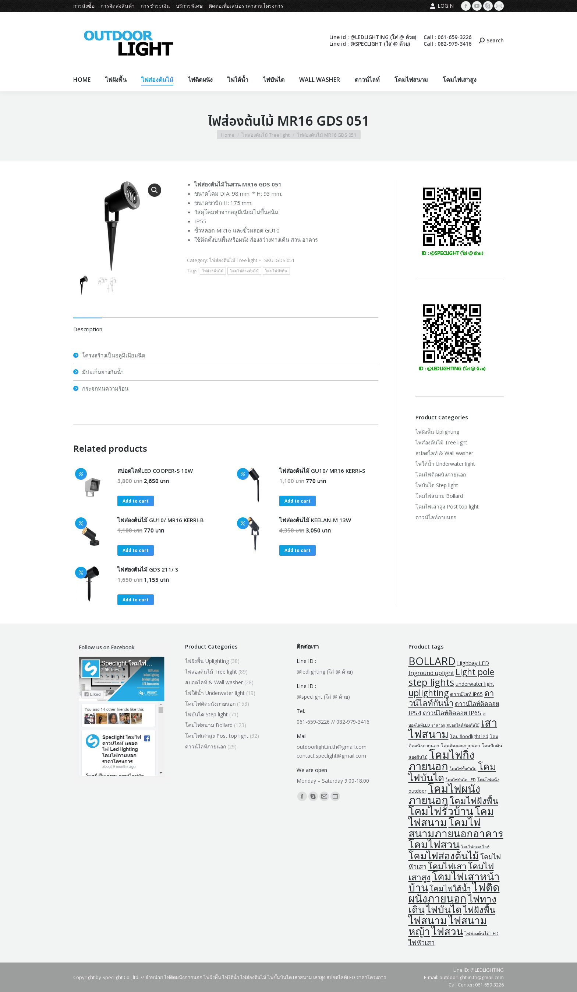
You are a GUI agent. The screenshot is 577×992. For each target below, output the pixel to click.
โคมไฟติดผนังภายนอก (440, 474)
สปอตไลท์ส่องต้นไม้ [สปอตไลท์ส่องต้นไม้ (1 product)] (462, 725)
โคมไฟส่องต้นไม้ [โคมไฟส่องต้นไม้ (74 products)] (443, 855)
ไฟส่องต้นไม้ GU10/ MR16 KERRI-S (322, 470)
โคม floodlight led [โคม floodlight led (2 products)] (469, 736)
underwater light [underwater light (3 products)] (475, 683)
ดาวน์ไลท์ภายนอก (435, 517)
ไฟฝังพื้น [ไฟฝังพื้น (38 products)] (479, 910)
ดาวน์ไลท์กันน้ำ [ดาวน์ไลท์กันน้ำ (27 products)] (451, 698)
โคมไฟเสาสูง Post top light (447, 506)
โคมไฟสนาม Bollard (439, 495)
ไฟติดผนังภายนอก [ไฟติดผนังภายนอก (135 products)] (454, 893)
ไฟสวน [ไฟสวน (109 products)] (447, 931)
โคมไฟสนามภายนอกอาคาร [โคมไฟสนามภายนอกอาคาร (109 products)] (455, 827)
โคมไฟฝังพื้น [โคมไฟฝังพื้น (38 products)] (474, 801)
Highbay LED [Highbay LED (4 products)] (473, 663)
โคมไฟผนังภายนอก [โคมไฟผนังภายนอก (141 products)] (444, 794)
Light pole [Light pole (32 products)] (475, 672)
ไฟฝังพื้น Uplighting (437, 431)
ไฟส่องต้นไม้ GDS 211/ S (147, 569)
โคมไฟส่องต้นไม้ (244, 271)
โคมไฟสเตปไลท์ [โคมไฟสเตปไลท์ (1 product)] (475, 846)
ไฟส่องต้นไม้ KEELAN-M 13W (315, 520)
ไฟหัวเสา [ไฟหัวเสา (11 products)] (421, 942)
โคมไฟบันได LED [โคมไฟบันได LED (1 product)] (461, 779)
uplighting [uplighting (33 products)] (428, 693)
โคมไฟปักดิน (276, 271)
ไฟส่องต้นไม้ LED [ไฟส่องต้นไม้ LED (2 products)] (482, 933)
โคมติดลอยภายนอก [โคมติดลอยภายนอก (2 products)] (460, 746)
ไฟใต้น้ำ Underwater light (445, 463)
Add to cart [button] (136, 501)
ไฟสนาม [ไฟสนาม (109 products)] (427, 920)
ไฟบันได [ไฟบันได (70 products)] (444, 909)
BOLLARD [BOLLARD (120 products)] (432, 661)
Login (442, 6)
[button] (154, 190)
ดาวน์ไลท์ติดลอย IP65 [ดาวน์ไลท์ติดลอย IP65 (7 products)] (452, 713)
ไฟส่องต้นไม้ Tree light (233, 260)
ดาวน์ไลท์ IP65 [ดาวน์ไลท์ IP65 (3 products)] (466, 694)
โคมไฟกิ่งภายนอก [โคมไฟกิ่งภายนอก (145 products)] (441, 760)
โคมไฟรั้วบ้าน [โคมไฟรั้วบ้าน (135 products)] (440, 811)
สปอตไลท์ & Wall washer (444, 453)
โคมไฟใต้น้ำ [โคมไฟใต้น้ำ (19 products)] (450, 888)
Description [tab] (87, 329)
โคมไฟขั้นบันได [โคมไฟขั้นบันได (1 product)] (463, 768)
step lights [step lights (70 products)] (431, 682)
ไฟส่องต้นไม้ (213, 271)
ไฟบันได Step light (436, 485)
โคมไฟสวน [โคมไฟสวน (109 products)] (434, 844)
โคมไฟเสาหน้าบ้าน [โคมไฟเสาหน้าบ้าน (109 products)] (454, 881)
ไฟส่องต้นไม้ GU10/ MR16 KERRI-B (160, 520)
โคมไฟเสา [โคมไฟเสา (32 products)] (447, 866)
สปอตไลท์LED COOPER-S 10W (155, 470)
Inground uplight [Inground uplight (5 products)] (431, 673)
